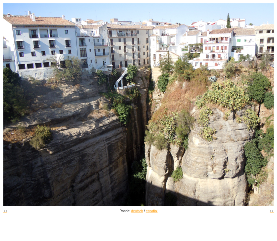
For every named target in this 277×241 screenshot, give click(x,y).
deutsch (137, 211)
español (152, 211)
